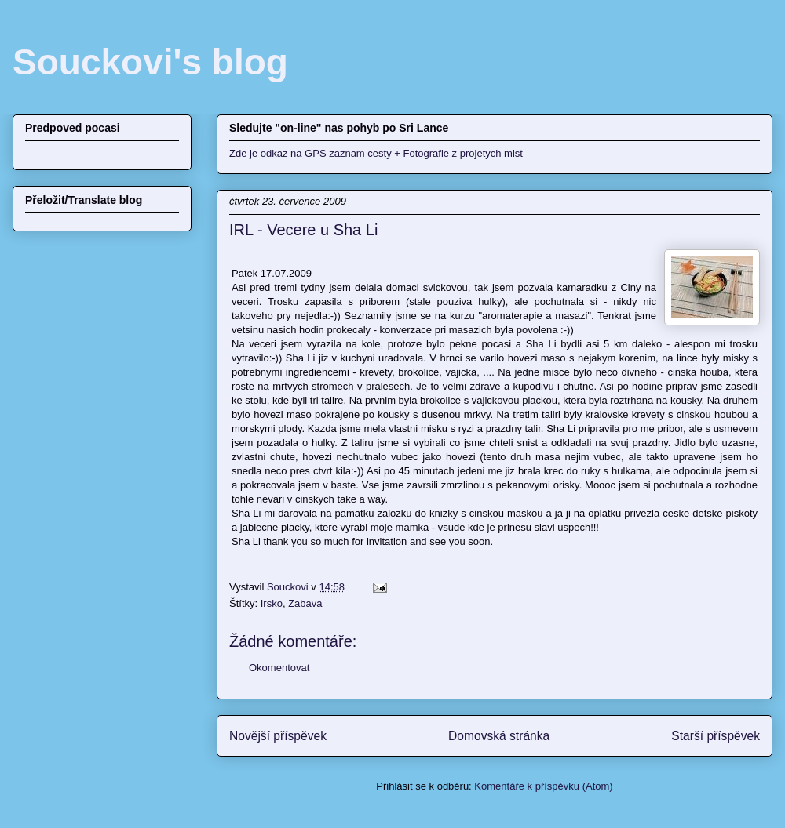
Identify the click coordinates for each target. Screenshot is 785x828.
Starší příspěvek (715, 736)
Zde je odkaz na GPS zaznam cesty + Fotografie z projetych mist (376, 153)
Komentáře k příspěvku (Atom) (543, 786)
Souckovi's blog (150, 62)
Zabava (305, 603)
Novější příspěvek (278, 736)
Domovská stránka (499, 736)
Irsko (272, 603)
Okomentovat (279, 668)
